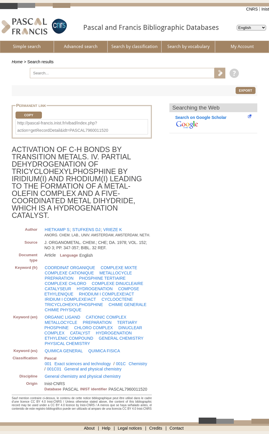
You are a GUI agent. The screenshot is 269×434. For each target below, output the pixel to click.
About (89, 428)
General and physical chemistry (92, 369)
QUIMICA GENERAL (64, 350)
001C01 (54, 369)
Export (245, 90)
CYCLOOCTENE (117, 299)
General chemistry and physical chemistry (83, 376)
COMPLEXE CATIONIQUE (69, 273)
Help (106, 428)
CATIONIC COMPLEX (106, 317)
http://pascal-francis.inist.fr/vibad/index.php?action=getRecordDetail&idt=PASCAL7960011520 (62, 127)
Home (17, 61)
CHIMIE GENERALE (128, 304)
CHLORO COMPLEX (93, 327)
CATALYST (80, 333)
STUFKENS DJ (86, 229)
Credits (155, 428)
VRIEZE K (112, 229)
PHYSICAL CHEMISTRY (67, 343)
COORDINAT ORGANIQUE (70, 267)
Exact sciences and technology (83, 363)
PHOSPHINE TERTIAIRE (102, 278)
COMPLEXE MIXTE (119, 267)
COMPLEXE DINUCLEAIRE (117, 283)
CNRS (252, 9)
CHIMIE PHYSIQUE (63, 309)
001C (121, 363)
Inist (265, 9)
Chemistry (138, 363)
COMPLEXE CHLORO (65, 283)
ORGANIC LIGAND (62, 317)
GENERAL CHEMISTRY (121, 338)
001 (48, 363)
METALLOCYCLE (115, 273)
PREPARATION (59, 278)
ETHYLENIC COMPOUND (69, 338)
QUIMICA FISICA (104, 350)
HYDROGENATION (95, 288)
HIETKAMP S (57, 229)
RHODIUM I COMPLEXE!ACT (106, 294)
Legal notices (130, 428)
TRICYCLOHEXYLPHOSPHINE (74, 304)
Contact (177, 428)
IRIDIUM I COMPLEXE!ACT (70, 299)
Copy (28, 115)
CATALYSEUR (58, 288)
